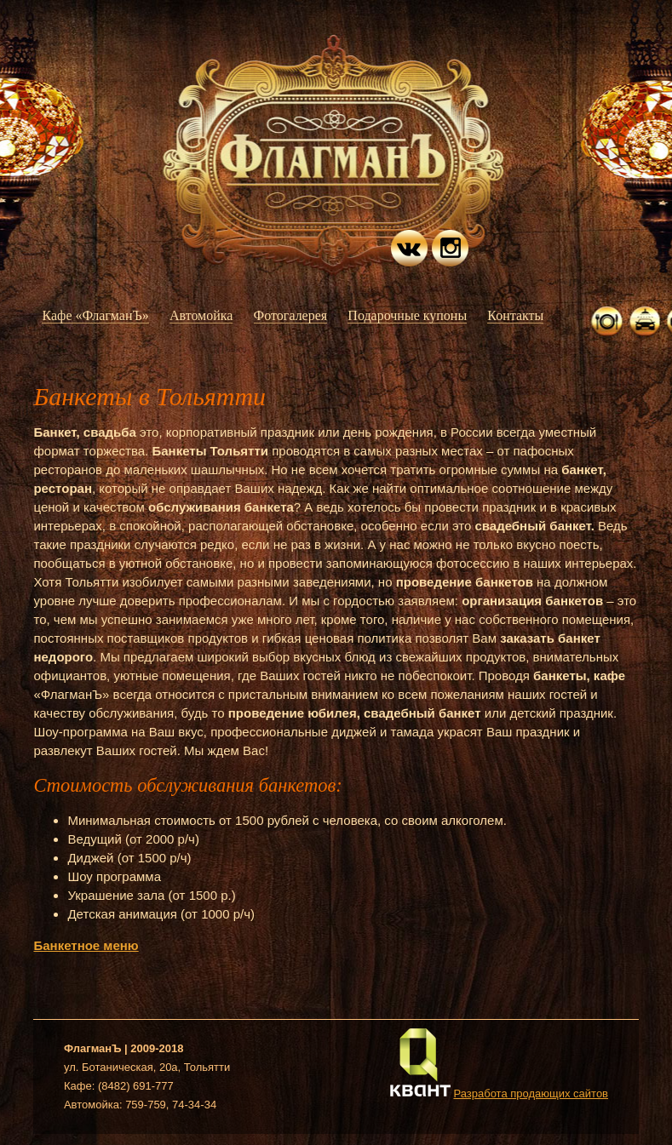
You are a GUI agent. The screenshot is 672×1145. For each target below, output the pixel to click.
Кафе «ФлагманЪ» (95, 315)
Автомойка (201, 315)
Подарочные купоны (407, 315)
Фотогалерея (291, 315)
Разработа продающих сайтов (530, 1093)
